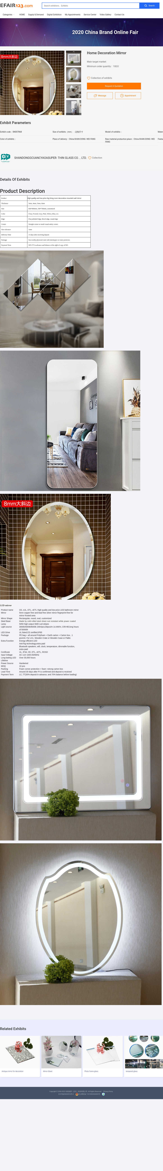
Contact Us (119, 14)
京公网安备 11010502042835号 (87, 1094)
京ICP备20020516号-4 (66, 1094)
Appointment (128, 95)
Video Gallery (105, 14)
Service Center (90, 14)
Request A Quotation (114, 86)
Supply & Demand (36, 14)
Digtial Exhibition (54, 14)
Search (149, 5)
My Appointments (72, 14)
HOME (22, 14)
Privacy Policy (108, 1091)
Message (100, 95)
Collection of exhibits (99, 78)
